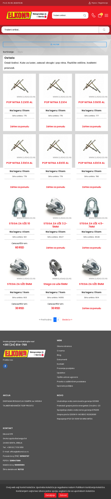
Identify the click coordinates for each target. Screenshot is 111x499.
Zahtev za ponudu (19, 126)
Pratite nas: (8, 360)
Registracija (103, 3)
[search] (84, 15)
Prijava (93, 3)
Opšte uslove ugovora (67, 377)
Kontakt (60, 364)
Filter (56, 44)
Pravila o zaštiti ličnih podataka (71, 381)
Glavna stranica (64, 346)
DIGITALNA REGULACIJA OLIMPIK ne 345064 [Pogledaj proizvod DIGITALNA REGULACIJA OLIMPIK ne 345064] (22, 401)
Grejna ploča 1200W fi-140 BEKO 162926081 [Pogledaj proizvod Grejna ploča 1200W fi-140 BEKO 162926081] (76, 414)
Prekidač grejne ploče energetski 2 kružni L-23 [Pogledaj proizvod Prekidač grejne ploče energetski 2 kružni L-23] (78, 405)
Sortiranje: (8, 51)
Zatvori (63, 495)
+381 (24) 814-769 (15, 344)
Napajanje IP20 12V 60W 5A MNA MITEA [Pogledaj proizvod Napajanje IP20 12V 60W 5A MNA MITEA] (74, 418)
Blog (59, 355)
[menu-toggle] (106, 15)
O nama (61, 350)
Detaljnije (50, 495)
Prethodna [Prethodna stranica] (45, 319)
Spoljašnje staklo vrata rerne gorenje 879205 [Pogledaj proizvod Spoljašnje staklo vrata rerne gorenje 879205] (78, 410)
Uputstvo (61, 372)
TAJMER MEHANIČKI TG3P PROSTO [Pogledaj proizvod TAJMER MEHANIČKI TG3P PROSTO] (18, 405)
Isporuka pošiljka (65, 386)
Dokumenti (62, 359)
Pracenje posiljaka (65, 368)
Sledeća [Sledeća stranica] (67, 319)
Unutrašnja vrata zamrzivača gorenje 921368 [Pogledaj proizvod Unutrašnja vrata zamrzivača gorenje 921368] (78, 401)
